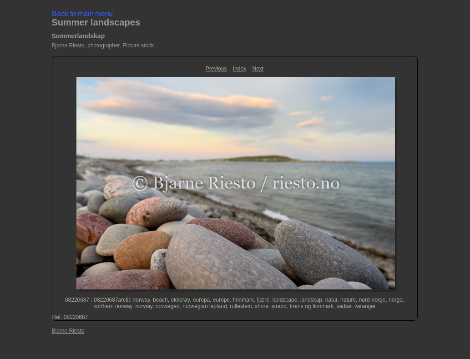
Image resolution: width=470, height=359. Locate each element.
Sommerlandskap (78, 36)
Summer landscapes (96, 22)
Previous (216, 69)
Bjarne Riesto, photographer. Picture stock (103, 45)
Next (258, 69)
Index (239, 69)
